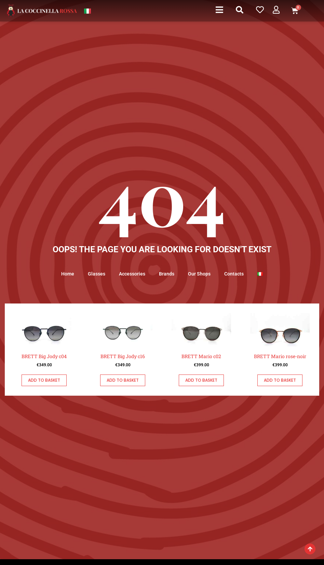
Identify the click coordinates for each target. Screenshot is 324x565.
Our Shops (199, 274)
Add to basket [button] (44, 380)
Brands (166, 274)
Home (67, 274)
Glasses (96, 274)
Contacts (234, 274)
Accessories (132, 274)
